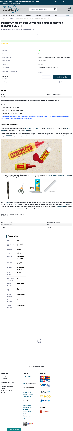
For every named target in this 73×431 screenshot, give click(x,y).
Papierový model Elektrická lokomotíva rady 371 (26, 334)
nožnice (49, 175)
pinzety (54, 175)
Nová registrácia (15, 3)
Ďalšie (67, 15)
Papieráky (28, 15)
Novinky (4, 15)
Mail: (16, 1)
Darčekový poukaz (42, 333)
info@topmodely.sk (31, 383)
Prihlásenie (5, 3)
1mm (47, 128)
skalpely (60, 175)
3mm (26, 130)
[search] (55, 9)
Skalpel (65, 204)
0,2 (38, 128)
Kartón (56, 15)
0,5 (40, 128)
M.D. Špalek (38, 15)
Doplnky (47, 15)
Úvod (4, 18)
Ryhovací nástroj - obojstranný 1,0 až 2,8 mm (62, 333)
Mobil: (1, 1)
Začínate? (20, 15)
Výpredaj (11, 15)
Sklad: (32, 1)
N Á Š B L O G (60, 1)
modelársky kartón (31, 128)
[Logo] (10, 9)
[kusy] (46, 77)
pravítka (66, 175)
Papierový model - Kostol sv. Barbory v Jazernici (9, 339)
